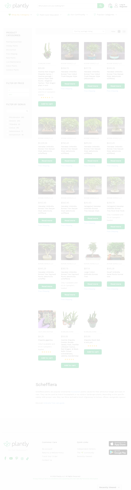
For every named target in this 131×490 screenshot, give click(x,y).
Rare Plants (11, 58)
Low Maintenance (13, 62)
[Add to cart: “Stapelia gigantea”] (47, 358)
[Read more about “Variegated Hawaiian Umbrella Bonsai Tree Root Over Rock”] (116, 226)
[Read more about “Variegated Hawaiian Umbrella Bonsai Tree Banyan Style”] (93, 218)
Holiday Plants (12, 46)
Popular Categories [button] (104, 15)
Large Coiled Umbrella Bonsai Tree (91, 274)
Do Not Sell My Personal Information (84, 479)
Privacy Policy (38, 479)
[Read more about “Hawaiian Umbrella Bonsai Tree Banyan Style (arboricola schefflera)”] (47, 160)
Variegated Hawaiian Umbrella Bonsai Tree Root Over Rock (115, 208)
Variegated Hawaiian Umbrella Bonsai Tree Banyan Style (92, 208)
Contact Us (47, 460)
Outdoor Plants (12, 70)
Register (123, 7)
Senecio (12, 121)
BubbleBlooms (44, 63)
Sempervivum (15, 135)
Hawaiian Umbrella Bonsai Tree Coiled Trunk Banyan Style (69, 74)
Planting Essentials (14, 42)
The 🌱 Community (85, 453)
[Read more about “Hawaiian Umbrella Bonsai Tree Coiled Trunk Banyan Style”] (70, 83)
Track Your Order (50, 456)
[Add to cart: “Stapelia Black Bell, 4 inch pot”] (93, 351)
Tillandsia (13, 124)
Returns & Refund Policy (53, 453)
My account (47, 449)
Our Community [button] (76, 15)
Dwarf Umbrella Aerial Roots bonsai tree (115, 274)
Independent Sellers (86, 449)
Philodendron (14, 117)
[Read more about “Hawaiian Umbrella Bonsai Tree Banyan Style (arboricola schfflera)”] (116, 86)
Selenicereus (14, 131)
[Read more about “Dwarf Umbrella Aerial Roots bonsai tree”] (116, 284)
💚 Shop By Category (18, 15)
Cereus (12, 128)
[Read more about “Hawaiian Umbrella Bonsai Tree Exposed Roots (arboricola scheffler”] (47, 286)
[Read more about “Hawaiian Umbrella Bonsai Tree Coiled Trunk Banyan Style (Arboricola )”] (93, 86)
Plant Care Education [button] (48, 15)
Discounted (11, 50)
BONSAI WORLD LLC (68, 63)
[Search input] (67, 5)
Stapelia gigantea (45, 340)
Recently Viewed (84, 456)
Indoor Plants (11, 66)
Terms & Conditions (51, 479)
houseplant (75, 392)
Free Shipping (66, 89)
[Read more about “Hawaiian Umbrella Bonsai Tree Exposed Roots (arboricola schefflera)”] (70, 294)
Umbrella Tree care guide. (54, 403)
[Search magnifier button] (100, 5)
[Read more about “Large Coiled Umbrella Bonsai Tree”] (93, 284)
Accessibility (64, 479)
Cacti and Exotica (45, 332)
